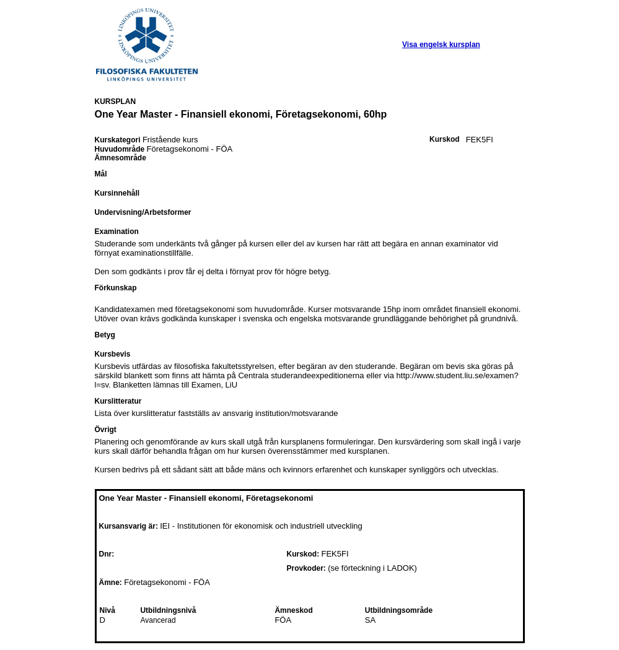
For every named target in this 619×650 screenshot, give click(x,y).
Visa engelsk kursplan (441, 44)
